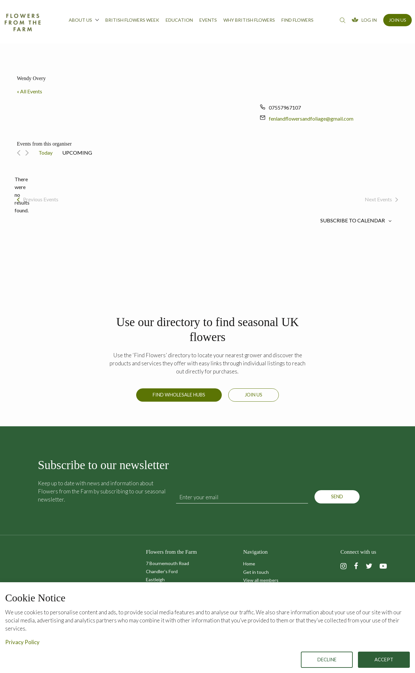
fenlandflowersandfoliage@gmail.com (311, 118)
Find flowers (297, 20)
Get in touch (256, 572)
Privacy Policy (22, 642)
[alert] (22, 194)
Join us (253, 398)
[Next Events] (27, 153)
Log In (369, 20)
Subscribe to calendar (352, 220)
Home (249, 563)
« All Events (29, 91)
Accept (383, 659)
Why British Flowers (249, 20)
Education (179, 20)
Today (46, 152)
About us (84, 20)
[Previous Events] (18, 153)
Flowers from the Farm (22, 22)
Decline (327, 659)
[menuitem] (84, 22)
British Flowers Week (132, 20)
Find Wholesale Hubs (179, 398)
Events (208, 20)
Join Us (397, 20)
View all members (261, 580)
